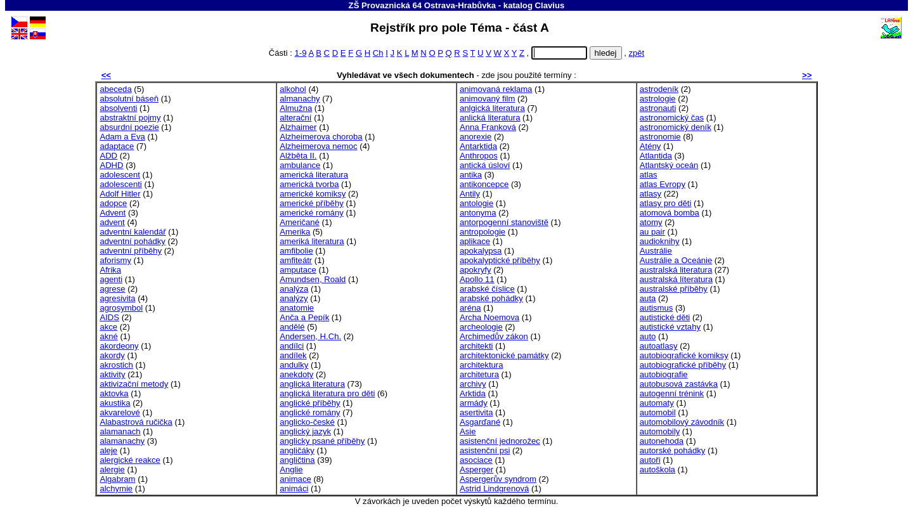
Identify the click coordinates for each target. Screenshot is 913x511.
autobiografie (664, 374)
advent (112, 222)
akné (108, 336)
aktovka (114, 393)
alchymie (116, 488)
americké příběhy (312, 203)
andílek (293, 355)
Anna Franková (488, 127)
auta (648, 298)
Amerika (295, 231)
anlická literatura (490, 117)
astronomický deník (675, 127)
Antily (470, 193)
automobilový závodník (682, 422)
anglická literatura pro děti (327, 393)
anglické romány (310, 412)
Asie (468, 431)
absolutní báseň (129, 98)
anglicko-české (307, 422)
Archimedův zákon (494, 336)
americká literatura (314, 174)
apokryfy (475, 270)
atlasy (650, 193)
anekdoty (296, 374)
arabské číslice (487, 289)
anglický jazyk (305, 431)
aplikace (475, 241)
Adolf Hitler (120, 193)
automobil (658, 412)
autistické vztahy (670, 327)
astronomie (660, 136)
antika (471, 174)
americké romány (312, 212)
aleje (108, 450)
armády (474, 403)
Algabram (117, 479)
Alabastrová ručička (136, 422)
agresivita (117, 298)
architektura (481, 365)
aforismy (115, 260)
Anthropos (479, 155)
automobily (660, 431)
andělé (292, 327)
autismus (656, 308)
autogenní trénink (672, 393)
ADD (108, 155)
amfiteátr (296, 260)
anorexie (475, 136)
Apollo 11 (477, 279)
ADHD (111, 165)
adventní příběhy (131, 251)
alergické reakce (130, 460)
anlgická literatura (492, 108)
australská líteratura (676, 279)
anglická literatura (312, 384)
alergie (112, 469)
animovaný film (487, 98)
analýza (294, 289)
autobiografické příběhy (683, 365)
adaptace (117, 146)
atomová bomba (669, 212)
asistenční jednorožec (500, 441)
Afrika (110, 270)
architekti (476, 346)
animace (295, 479)
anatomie (297, 308)
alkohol (293, 89)
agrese (112, 289)
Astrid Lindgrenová (494, 488)
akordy (112, 355)
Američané (300, 222)
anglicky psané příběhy (322, 441)
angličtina (297, 460)
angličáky (297, 450)
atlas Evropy (662, 184)
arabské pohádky (491, 298)
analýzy (294, 298)
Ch (378, 53)
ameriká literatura (312, 241)
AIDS (109, 317)
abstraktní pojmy (130, 117)
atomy (651, 222)
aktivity (112, 374)
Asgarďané (480, 422)
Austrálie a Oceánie (676, 260)
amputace (298, 270)
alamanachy (122, 441)
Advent (113, 212)
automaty (657, 403)
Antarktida (478, 146)
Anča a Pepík (304, 317)
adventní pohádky (132, 241)
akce (108, 327)
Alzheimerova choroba (321, 136)
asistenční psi (485, 450)
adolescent (119, 174)
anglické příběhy (310, 403)
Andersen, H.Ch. (310, 336)
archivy (473, 384)
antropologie (482, 231)
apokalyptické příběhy (500, 260)
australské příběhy (674, 289)
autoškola (657, 469)
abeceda (115, 89)
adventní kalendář (132, 231)
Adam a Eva (122, 136)
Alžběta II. (298, 155)
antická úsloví (485, 165)
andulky (294, 365)
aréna (470, 308)
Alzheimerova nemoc (318, 146)
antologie (476, 203)
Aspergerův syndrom (498, 479)
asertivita (476, 412)
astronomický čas (672, 117)
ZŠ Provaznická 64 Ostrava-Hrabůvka (422, 5)
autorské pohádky (673, 450)
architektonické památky (504, 355)
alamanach (120, 431)
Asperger (476, 469)
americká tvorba (309, 184)
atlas (648, 174)
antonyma (478, 212)
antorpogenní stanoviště (504, 222)
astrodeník (659, 89)
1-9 (301, 53)
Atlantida (656, 155)
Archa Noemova (489, 317)
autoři (650, 460)
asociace (476, 460)
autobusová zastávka (679, 384)
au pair (652, 231)
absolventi (118, 108)
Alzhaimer (298, 127)
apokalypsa (481, 251)
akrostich (116, 365)
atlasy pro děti (666, 203)
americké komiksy (313, 193)
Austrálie (656, 251)
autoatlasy (659, 346)
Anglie (291, 469)
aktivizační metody (134, 384)
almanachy (300, 98)
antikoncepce (484, 184)
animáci (294, 488)
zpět (636, 53)
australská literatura (676, 270)
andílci (292, 346)
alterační (295, 117)
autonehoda (661, 441)
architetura (479, 374)
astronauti (658, 108)
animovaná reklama (496, 89)
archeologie (481, 327)
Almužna (296, 108)
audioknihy (660, 241)
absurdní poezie (129, 127)
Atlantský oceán (669, 165)
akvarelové (119, 412)
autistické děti (665, 317)
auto (648, 336)
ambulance (300, 165)
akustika (115, 403)
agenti (111, 279)
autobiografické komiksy (684, 355)
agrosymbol (121, 308)
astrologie (658, 98)
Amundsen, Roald (313, 279)
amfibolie (296, 251)
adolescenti (120, 184)
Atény (650, 146)
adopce (113, 203)
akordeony (119, 346)
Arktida (473, 393)
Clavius (550, 5)
